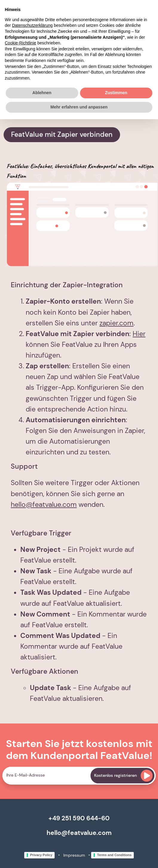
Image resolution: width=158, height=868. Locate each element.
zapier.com (116, 323)
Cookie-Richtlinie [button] (20, 43)
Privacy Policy (41, 855)
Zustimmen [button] (116, 92)
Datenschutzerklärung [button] (32, 25)
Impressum (74, 855)
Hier (139, 334)
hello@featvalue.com (44, 504)
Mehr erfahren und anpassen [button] (79, 107)
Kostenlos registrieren (123, 776)
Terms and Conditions (114, 855)
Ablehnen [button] (41, 92)
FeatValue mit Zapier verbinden (62, 134)
